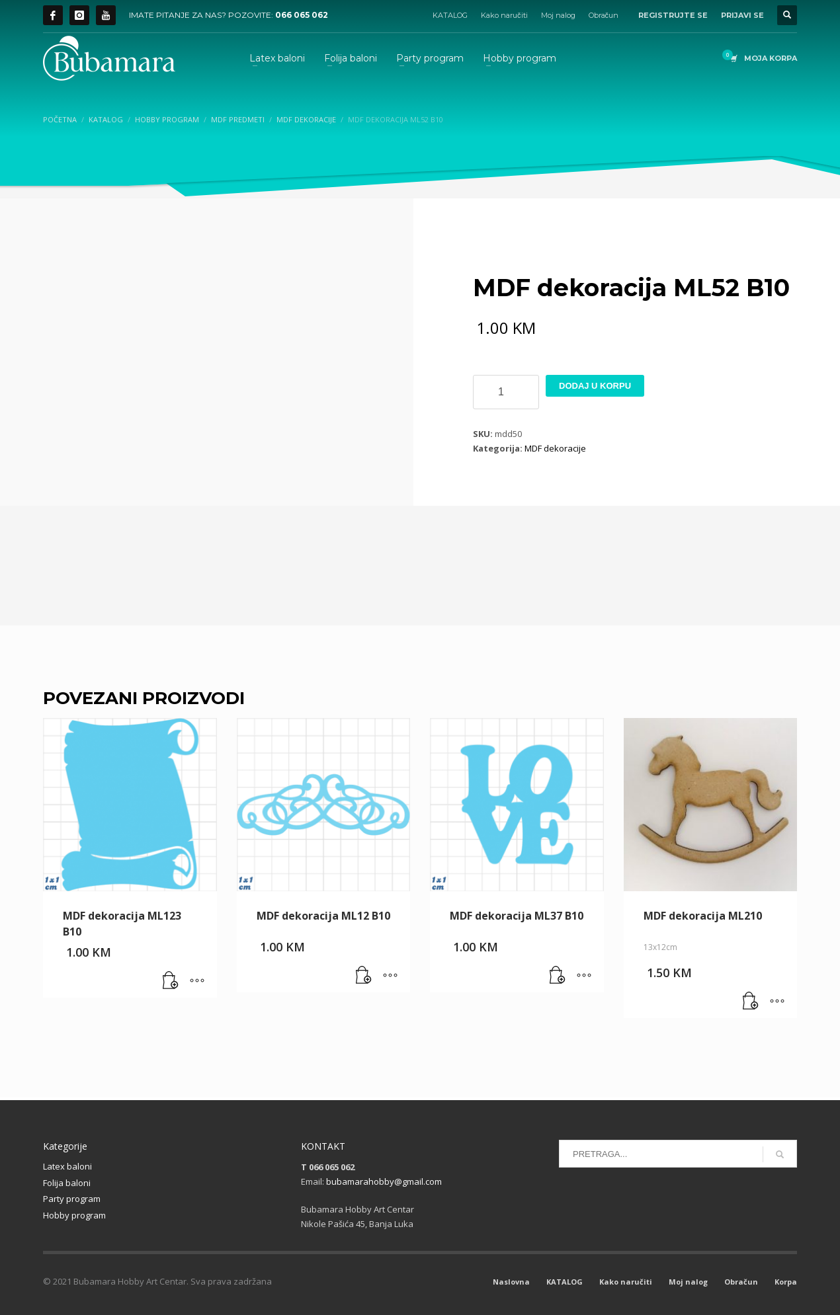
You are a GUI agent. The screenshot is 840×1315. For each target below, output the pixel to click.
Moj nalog (558, 15)
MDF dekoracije (555, 448)
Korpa (786, 1282)
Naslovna (511, 1282)
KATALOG (450, 15)
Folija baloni (67, 1183)
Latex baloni (67, 1166)
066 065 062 (301, 15)
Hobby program (74, 1215)
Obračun (604, 15)
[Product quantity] (506, 392)
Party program (72, 1199)
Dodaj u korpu (595, 386)
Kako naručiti (504, 15)
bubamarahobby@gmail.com (384, 1181)
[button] (170, 981)
